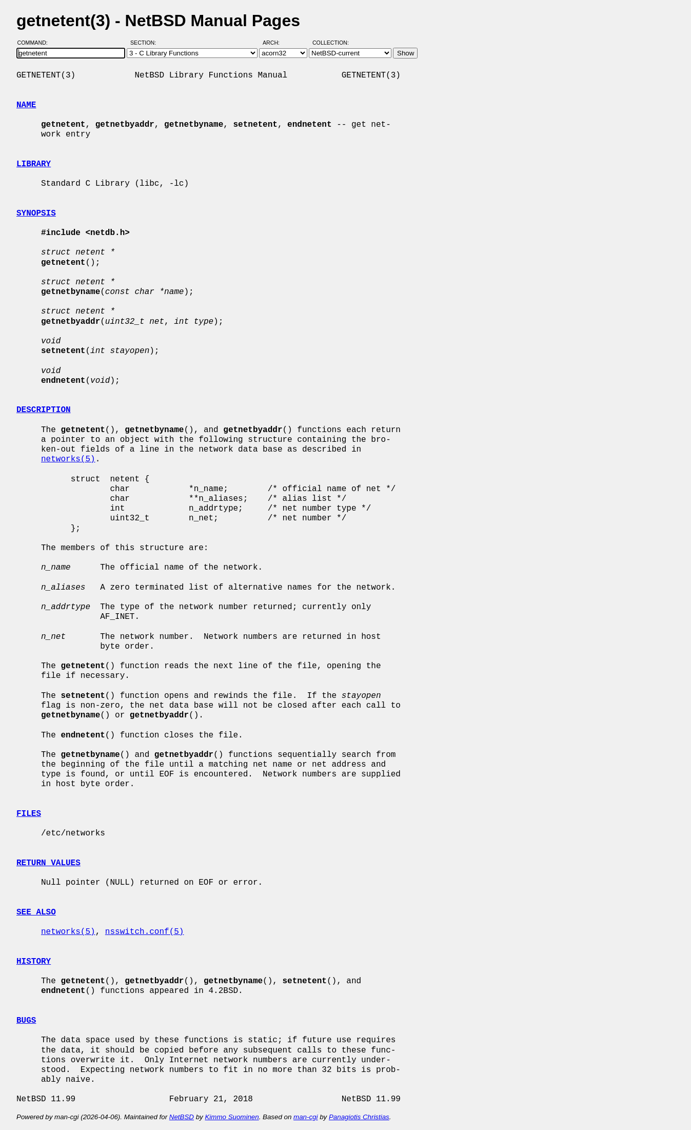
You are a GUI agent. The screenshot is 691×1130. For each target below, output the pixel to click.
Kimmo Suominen (232, 1117)
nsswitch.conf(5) (144, 932)
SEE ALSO (36, 912)
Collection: (330, 43)
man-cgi (305, 1117)
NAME (26, 105)
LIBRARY (33, 164)
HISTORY (33, 961)
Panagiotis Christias (359, 1117)
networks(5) (68, 459)
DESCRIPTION (43, 410)
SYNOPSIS (36, 213)
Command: (35, 43)
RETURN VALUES (48, 863)
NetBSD (181, 1117)
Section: (145, 43)
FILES (28, 814)
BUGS (26, 1020)
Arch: (276, 43)
